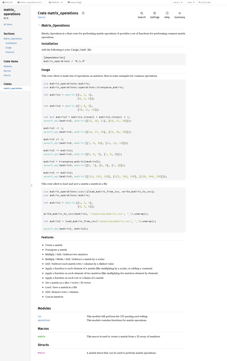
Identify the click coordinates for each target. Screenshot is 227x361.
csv (39, 316)
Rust (190, 2)
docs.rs (176, 2)
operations (44, 320)
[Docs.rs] (7, 2)
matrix (41, 336)
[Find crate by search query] (214, 2)
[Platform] (55, 2)
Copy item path (83, 13)
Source (41, 17)
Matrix (41, 352)
